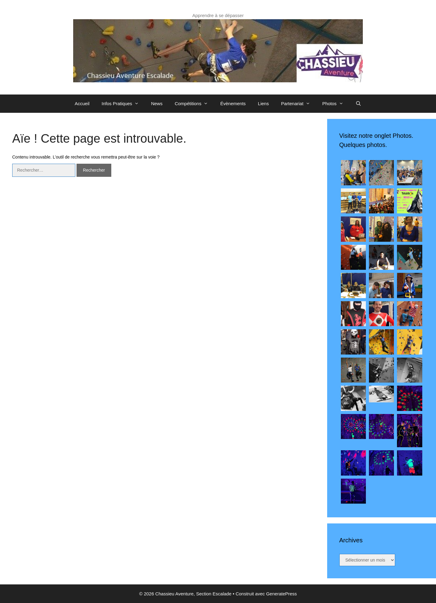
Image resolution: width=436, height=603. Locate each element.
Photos (335, 104)
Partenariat (298, 104)
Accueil (82, 103)
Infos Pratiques (123, 104)
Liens (263, 103)
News (157, 103)
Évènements (232, 103)
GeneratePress (281, 593)
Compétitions (194, 104)
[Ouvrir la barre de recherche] (358, 104)
